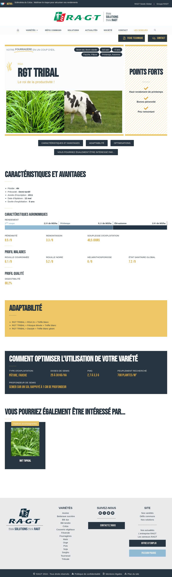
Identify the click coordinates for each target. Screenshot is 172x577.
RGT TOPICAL (25, 460)
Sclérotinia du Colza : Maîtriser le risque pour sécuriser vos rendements (46, 2)
